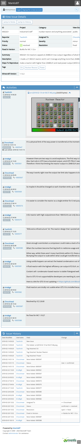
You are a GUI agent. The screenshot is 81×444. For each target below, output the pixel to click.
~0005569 (18, 191)
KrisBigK (7, 159)
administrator (13, 433)
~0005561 (18, 163)
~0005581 (18, 266)
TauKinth (23, 37)
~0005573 (19, 206)
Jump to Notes (9, 22)
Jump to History (24, 22)
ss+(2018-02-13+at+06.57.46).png (43, 92)
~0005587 (19, 306)
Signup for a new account (32, 10)
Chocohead (8, 142)
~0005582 (18, 292)
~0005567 (19, 177)
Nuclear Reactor (31, 67)
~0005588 (18, 320)
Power (42, 67)
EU (22, 67)
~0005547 (18, 147)
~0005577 (18, 234)
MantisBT (16, 428)
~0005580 (19, 248)
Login (19, 10)
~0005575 (18, 220)
